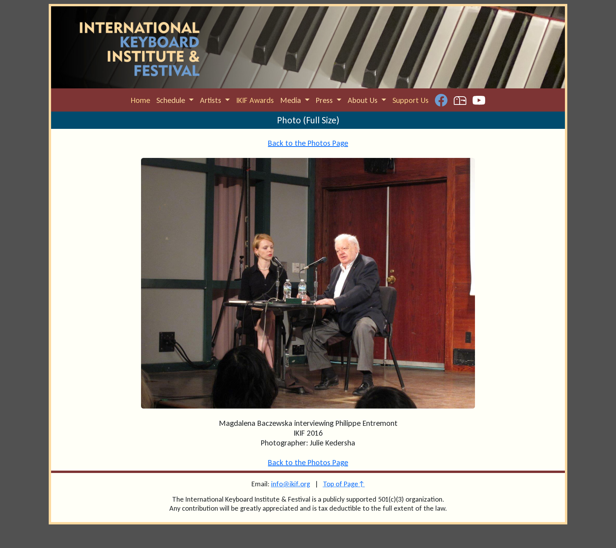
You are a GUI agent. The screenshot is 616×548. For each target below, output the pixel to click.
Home (140, 100)
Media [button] (291, 100)
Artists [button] (211, 100)
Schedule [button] (171, 100)
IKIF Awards (255, 100)
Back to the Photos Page (308, 143)
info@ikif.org (290, 483)
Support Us (410, 100)
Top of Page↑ (344, 483)
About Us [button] (364, 100)
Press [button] (325, 100)
